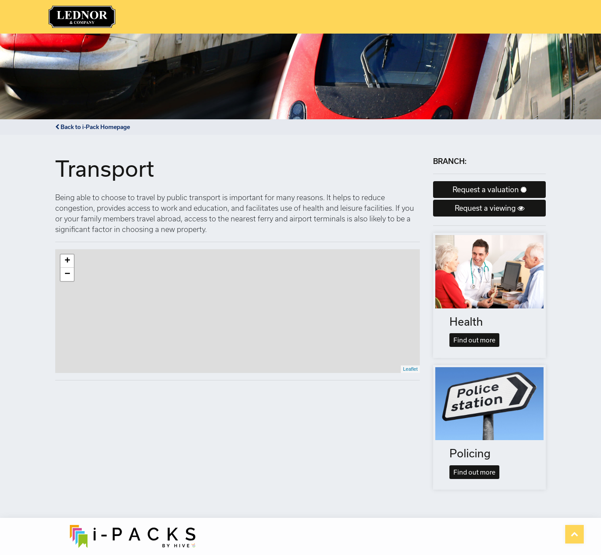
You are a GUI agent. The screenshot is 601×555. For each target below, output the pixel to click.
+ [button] (67, 261)
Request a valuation (490, 189)
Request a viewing (490, 208)
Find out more (474, 340)
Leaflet (410, 369)
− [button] (67, 274)
